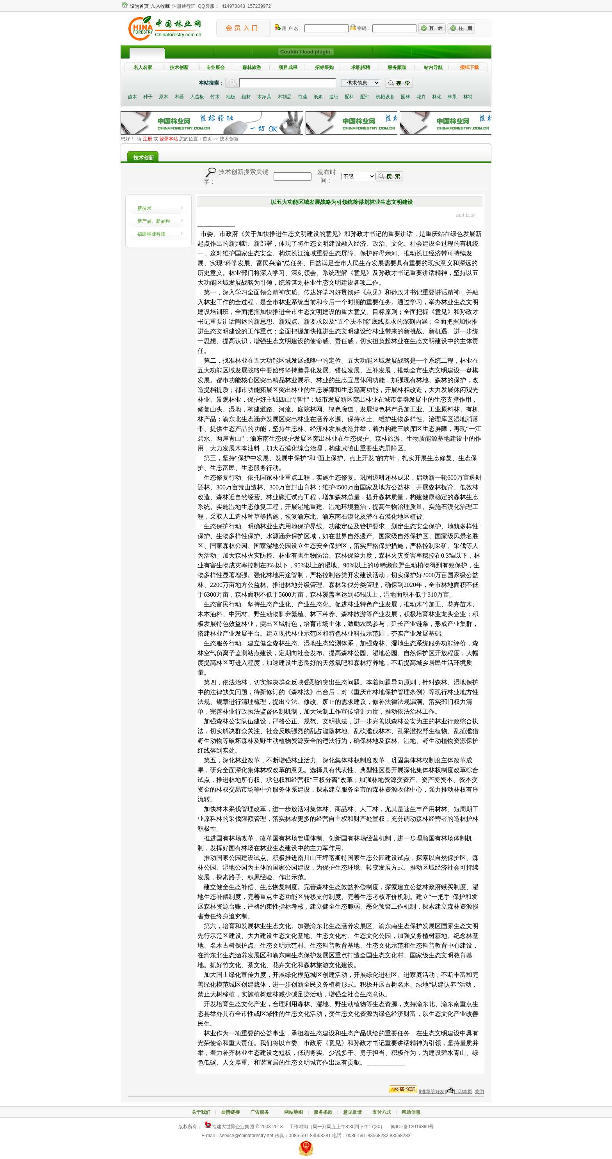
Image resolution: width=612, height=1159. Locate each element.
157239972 (259, 6)
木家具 (264, 96)
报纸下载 (469, 67)
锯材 (246, 96)
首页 (207, 139)
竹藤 (302, 96)
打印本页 (463, 1091)
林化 (436, 96)
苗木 (132, 96)
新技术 (144, 208)
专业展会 (215, 67)
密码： (360, 28)
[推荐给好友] (433, 1091)
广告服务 (262, 1112)
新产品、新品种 (153, 221)
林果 (452, 96)
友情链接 (230, 1112)
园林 (405, 96)
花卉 (421, 96)
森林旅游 (251, 67)
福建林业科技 (151, 234)
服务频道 (397, 67)
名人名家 (142, 67)
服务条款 (323, 1112)
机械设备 (385, 96)
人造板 (197, 96)
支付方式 (381, 1112)
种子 (148, 96)
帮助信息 (411, 1112)
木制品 (285, 96)
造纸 (333, 96)
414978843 (233, 6)
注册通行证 (184, 6)
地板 (230, 96)
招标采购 (324, 67)
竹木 (215, 96)
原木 (163, 96)
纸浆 (318, 96)
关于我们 (201, 1112)
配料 (349, 96)
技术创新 (179, 67)
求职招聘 (360, 67)
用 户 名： (289, 28)
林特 (468, 96)
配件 (365, 96)
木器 (179, 96)
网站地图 (293, 1112)
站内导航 (433, 67)
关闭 (479, 1091)
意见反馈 (352, 1112)
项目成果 (288, 67)
